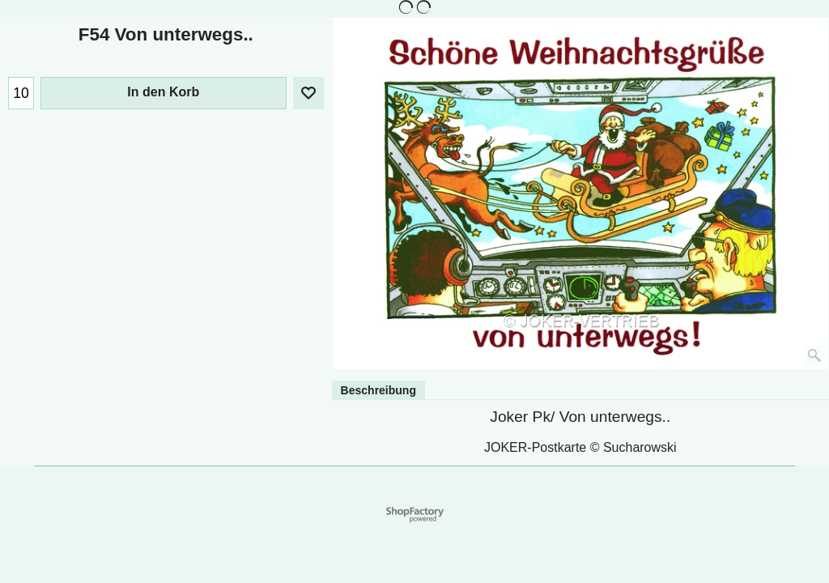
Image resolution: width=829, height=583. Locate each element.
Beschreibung (378, 390)
